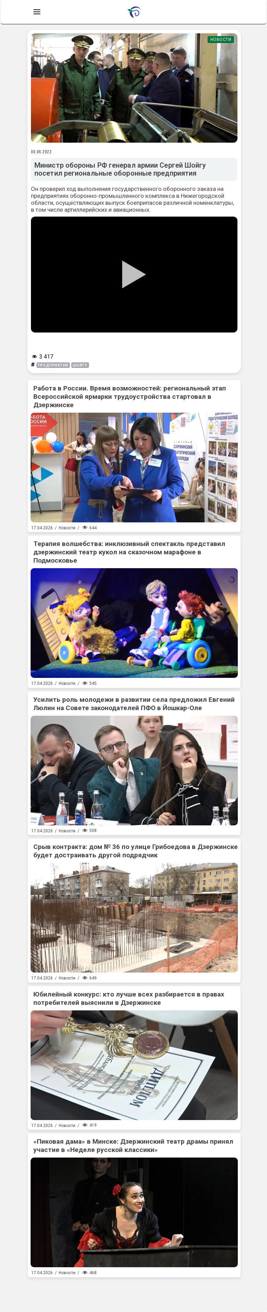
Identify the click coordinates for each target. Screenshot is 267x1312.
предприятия (53, 365)
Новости (221, 39)
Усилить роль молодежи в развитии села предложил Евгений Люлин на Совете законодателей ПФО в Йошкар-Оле (134, 704)
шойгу (80, 365)
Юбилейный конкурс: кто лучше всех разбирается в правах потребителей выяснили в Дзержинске (128, 998)
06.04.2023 (41, 151)
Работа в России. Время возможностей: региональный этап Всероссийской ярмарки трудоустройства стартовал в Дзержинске (129, 396)
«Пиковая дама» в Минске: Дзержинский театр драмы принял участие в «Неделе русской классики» (133, 1145)
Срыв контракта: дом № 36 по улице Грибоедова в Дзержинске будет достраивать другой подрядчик (135, 851)
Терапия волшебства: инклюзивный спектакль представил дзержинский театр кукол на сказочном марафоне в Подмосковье (129, 552)
